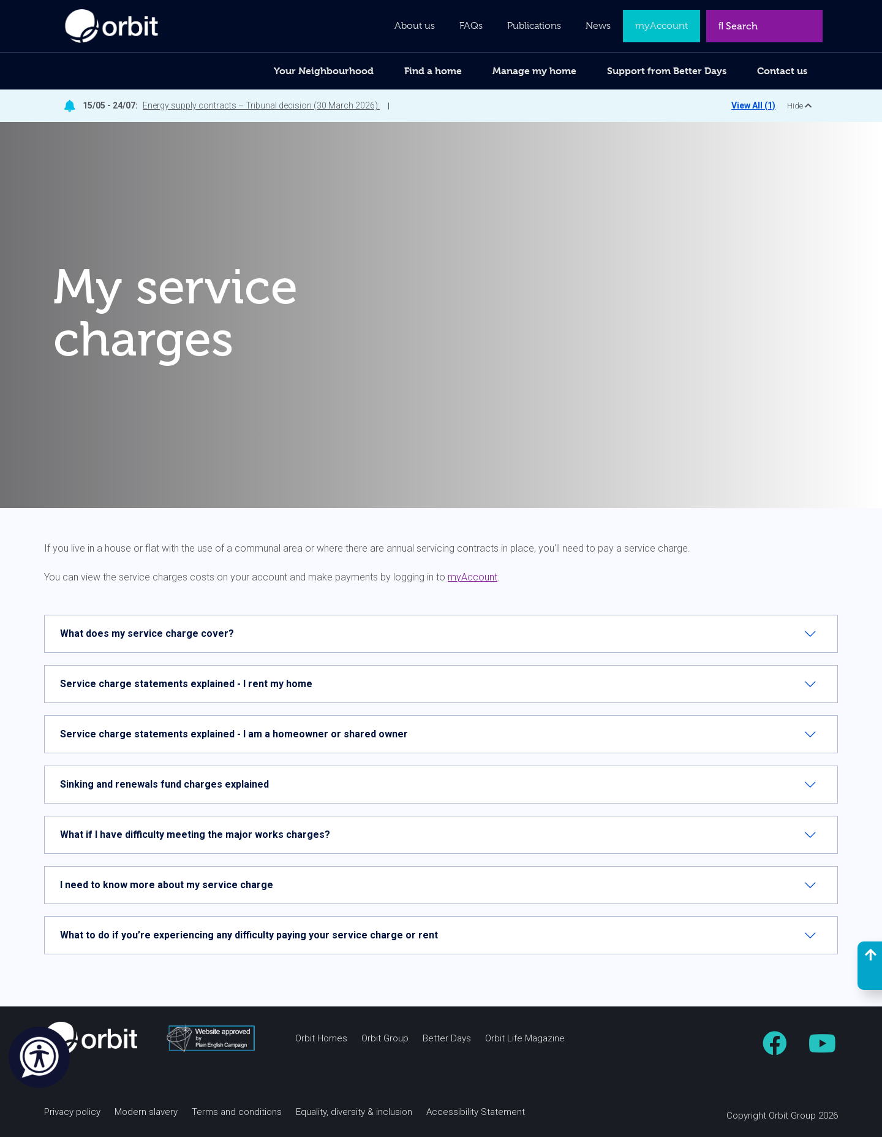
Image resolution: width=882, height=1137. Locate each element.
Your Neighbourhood (324, 71)
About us (414, 25)
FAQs (471, 25)
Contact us (782, 71)
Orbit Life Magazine (525, 1038)
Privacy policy (72, 1112)
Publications (534, 25)
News (598, 25)
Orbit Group (385, 1038)
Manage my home (534, 71)
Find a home (433, 71)
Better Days (447, 1038)
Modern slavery (146, 1112)
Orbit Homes (321, 1038)
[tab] (441, 634)
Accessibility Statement (475, 1112)
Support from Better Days (666, 71)
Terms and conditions (237, 1112)
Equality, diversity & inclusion (354, 1112)
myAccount (472, 577)
